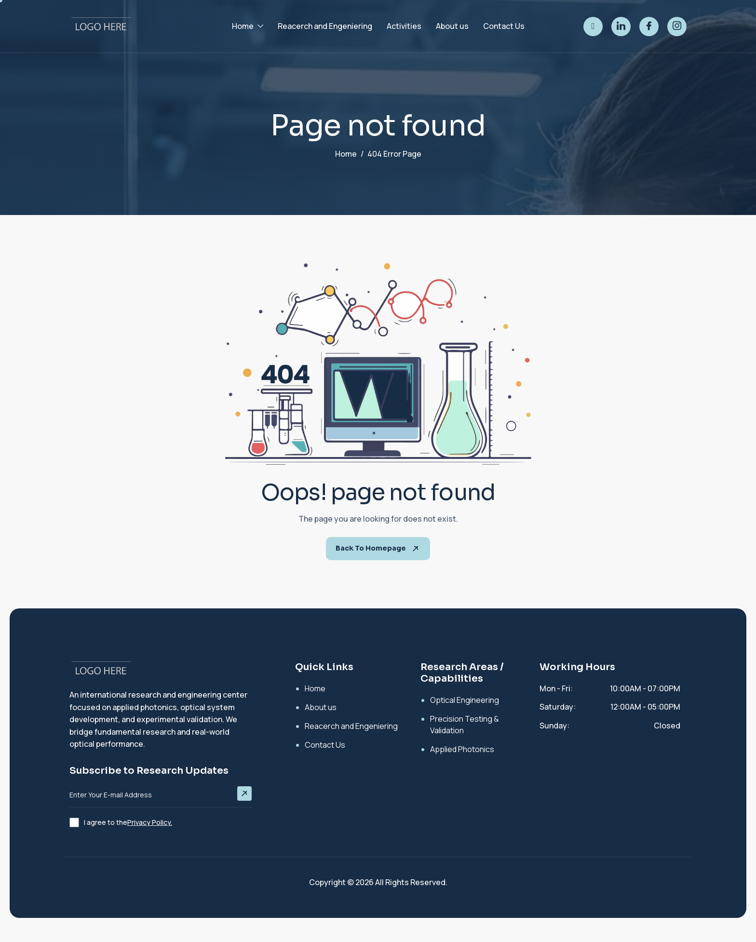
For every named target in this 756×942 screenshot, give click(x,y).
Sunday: (554, 725)
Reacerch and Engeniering (325, 26)
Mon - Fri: (556, 688)
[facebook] (649, 26)
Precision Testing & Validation (464, 724)
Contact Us (504, 26)
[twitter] (593, 26)
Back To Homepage (378, 548)
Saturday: (558, 706)
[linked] (621, 26)
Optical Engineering (464, 700)
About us (452, 26)
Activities (404, 26)
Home (247, 26)
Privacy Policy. (149, 822)
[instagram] (677, 26)
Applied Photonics (462, 749)
